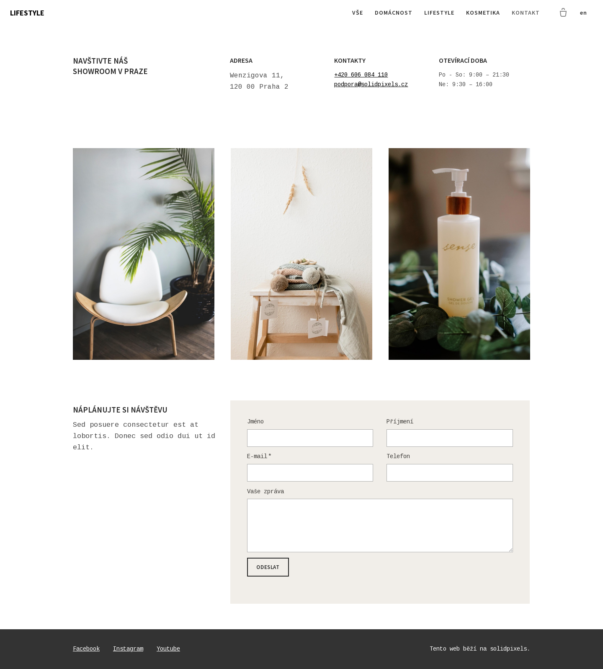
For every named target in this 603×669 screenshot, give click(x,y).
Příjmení (400, 421)
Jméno (255, 421)
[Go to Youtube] (168, 649)
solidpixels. (510, 649)
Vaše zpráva (265, 491)
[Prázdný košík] (563, 13)
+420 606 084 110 (361, 75)
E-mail (259, 456)
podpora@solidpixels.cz (371, 84)
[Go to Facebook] (86, 649)
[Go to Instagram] (128, 649)
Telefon (398, 456)
